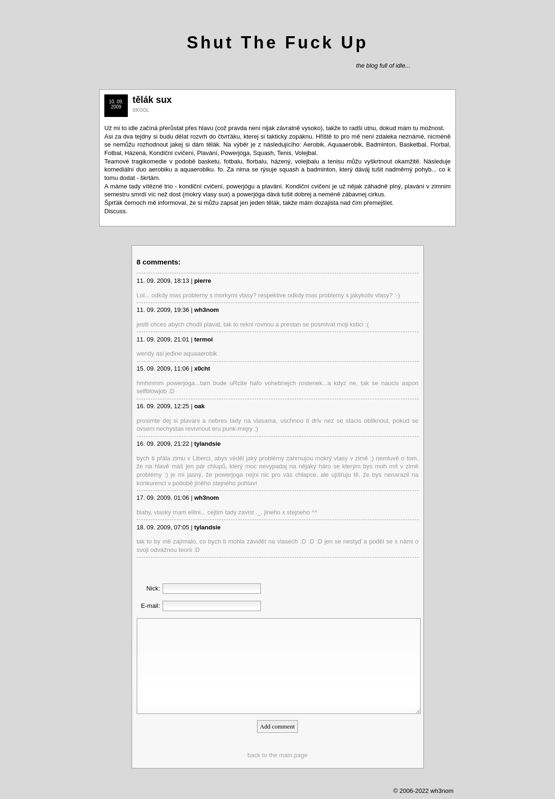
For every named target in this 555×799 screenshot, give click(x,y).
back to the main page (278, 755)
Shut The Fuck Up (277, 42)
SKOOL (141, 110)
